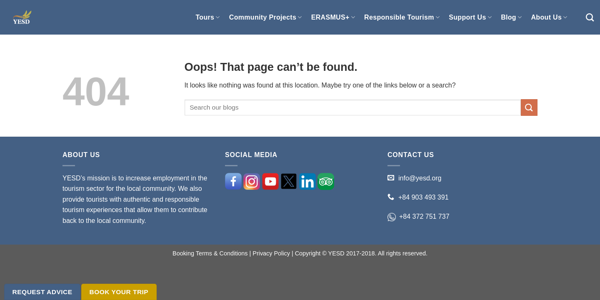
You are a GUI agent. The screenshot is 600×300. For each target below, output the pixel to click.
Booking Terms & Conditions (210, 253)
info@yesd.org (419, 178)
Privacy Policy (271, 253)
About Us (549, 17)
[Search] (590, 17)
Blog (511, 17)
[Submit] (529, 107)
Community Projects (265, 17)
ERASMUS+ (333, 17)
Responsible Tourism (402, 17)
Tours (207, 17)
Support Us (470, 17)
